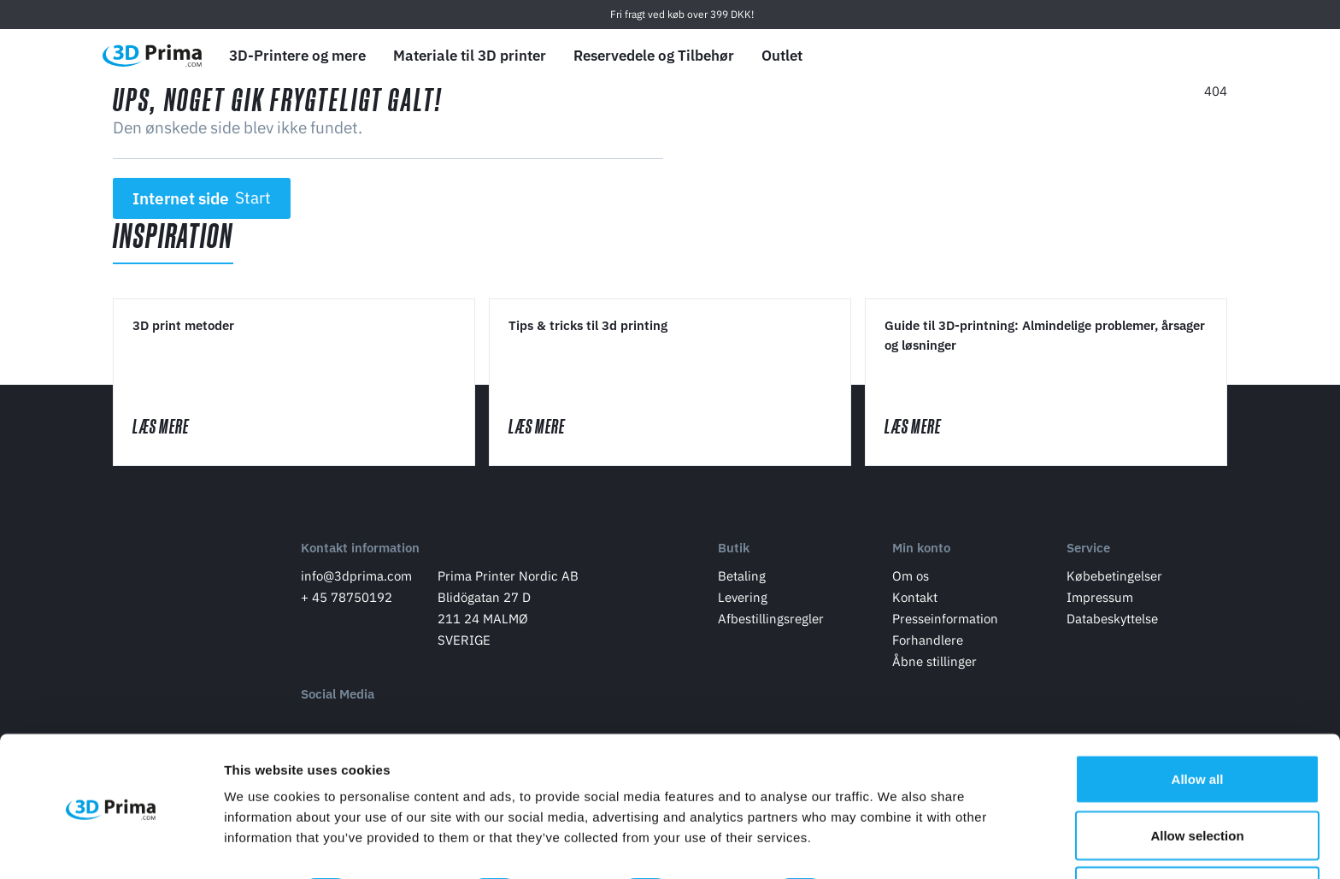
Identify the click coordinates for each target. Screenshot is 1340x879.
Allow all (1198, 721)
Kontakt (914, 599)
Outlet (781, 55)
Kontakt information (360, 550)
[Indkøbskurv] (1214, 55)
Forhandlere (927, 642)
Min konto (921, 550)
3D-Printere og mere (297, 55)
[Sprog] (1094, 56)
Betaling (742, 577)
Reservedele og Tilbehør (653, 55)
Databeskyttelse (1112, 620)
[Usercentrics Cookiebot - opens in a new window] (110, 845)
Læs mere (177, 428)
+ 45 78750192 (346, 599)
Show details (897, 835)
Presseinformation (945, 620)
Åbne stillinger (934, 663)
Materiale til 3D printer (469, 55)
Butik (733, 550)
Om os (910, 577)
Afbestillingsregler (771, 620)
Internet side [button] (202, 198)
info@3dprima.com (356, 577)
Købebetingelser (1114, 577)
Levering (742, 599)
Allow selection (1196, 777)
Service (1088, 550)
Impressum (1100, 599)
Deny (1198, 833)
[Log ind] (1175, 56)
